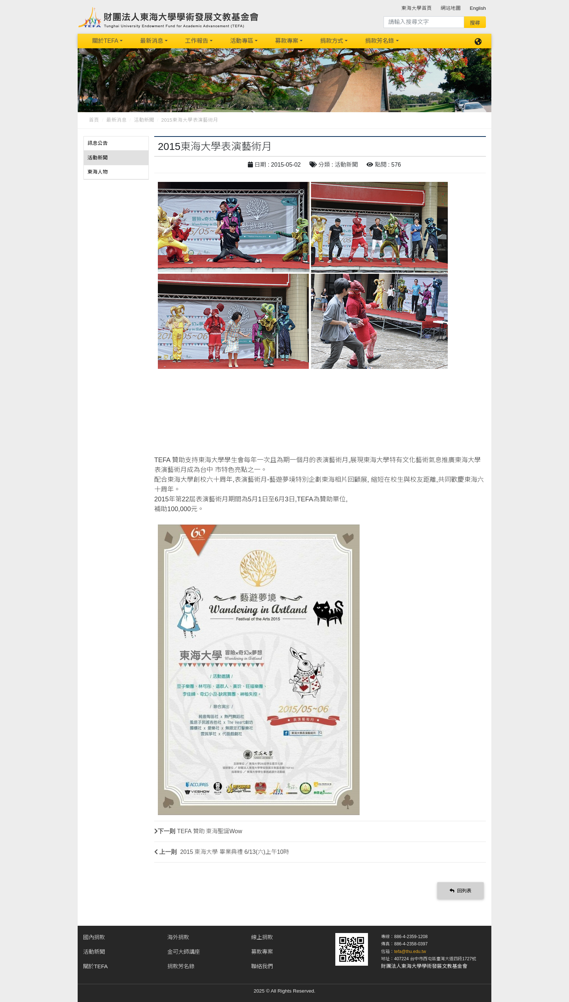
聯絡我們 (262, 966)
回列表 (460, 890)
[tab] (116, 143)
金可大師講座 (183, 952)
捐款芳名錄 (379, 41)
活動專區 (241, 41)
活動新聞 (144, 120)
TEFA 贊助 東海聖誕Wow (209, 831)
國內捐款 (94, 937)
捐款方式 (331, 41)
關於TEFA (105, 41)
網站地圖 (451, 8)
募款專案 (286, 41)
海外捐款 (178, 937)
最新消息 (151, 41)
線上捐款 (262, 937)
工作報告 (196, 41)
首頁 (94, 120)
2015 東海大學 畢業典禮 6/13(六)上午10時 (234, 852)
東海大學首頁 (416, 8)
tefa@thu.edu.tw (410, 951)
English (478, 8)
